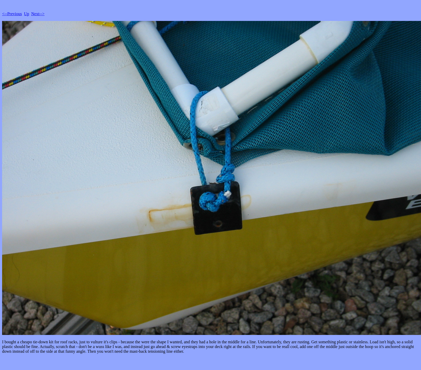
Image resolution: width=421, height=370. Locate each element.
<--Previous (12, 14)
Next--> (38, 14)
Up (26, 14)
